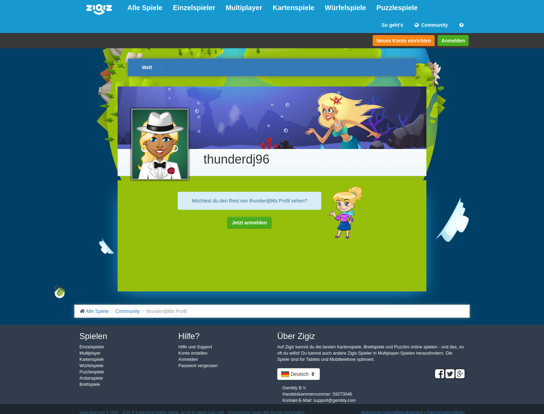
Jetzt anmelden (249, 222)
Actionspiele (91, 378)
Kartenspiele (293, 7)
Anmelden (453, 40)
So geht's (392, 25)
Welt (147, 67)
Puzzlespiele (397, 7)
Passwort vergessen (198, 365)
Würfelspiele (345, 7)
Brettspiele (89, 384)
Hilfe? (188, 336)
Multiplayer (244, 7)
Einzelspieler (194, 7)
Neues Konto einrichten (403, 40)
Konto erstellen (192, 353)
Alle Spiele (144, 7)
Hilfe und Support (195, 347)
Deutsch (298, 374)
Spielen (93, 336)
